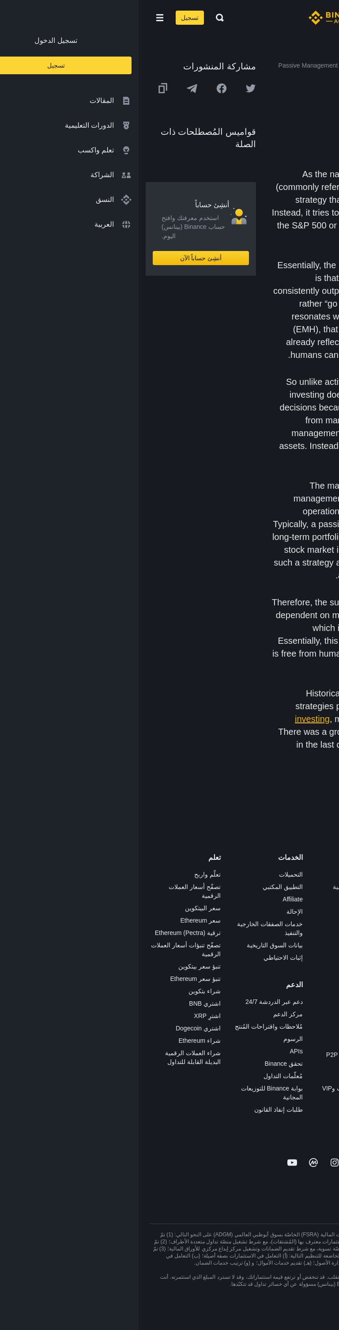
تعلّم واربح (69, 874)
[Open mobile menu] (21, 18)
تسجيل (51, 17)
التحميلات (152, 874)
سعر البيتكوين (64, 908)
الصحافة (317, 923)
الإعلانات (317, 899)
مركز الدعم (149, 1014)
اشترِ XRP (68, 1015)
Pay (241, 899)
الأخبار (320, 911)
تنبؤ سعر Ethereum (57, 978)
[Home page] (198, 18)
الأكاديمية (234, 923)
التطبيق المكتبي (144, 886)
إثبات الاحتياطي (144, 957)
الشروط (317, 948)
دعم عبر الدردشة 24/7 (135, 1001)
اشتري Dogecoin (59, 1028)
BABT (238, 973)
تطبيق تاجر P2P (225, 1042)
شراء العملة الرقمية (220, 886)
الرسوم (154, 1038)
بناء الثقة (317, 973)
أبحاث (238, 985)
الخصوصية (315, 961)
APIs (157, 1051)
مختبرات (235, 1100)
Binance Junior (225, 911)
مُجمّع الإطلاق (229, 948)
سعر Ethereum (61, 920)
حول (322, 874)
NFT (240, 961)
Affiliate (154, 899)
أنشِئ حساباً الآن (62, 258)
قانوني (320, 936)
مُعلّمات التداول (144, 1075)
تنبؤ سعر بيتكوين (61, 966)
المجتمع (318, 998)
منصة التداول (229, 874)
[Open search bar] (79, 18)
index (286, 212)
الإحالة (156, 911)
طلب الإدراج (230, 1075)
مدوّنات (318, 985)
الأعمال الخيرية (227, 998)
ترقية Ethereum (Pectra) (49, 932)
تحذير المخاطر (309, 1010)
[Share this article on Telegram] (53, 88)
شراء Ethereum (61, 1040)
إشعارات (317, 1022)
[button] (21, 17)
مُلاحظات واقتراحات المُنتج (130, 1026)
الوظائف (317, 886)
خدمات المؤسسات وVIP (215, 1088)
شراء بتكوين (66, 991)
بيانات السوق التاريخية (136, 945)
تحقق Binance (145, 1063)
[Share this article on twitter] (112, 88)
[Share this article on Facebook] (83, 88)
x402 (239, 1113)
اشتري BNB (66, 1003)
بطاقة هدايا (232, 936)
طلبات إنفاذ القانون (140, 1109)
